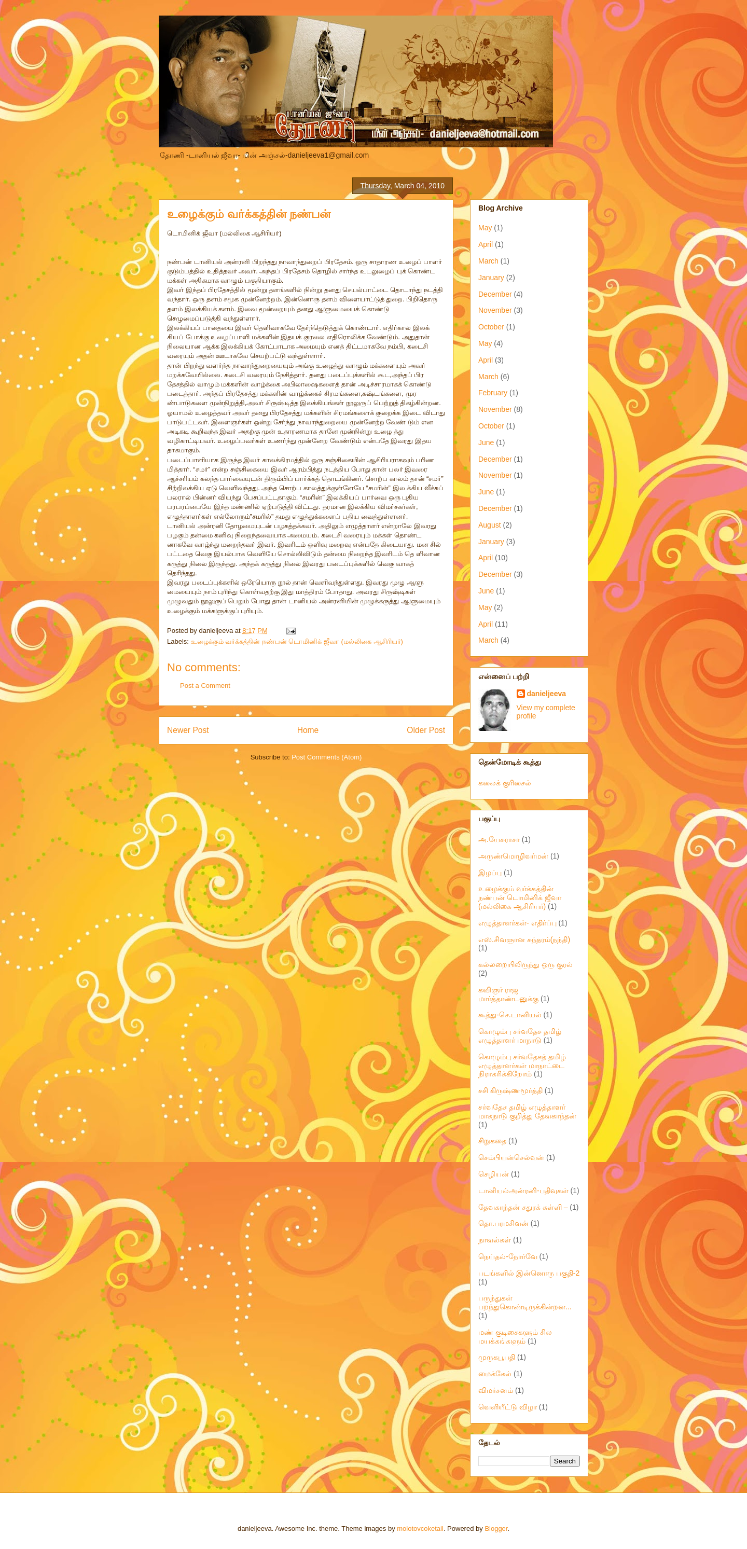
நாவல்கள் (494, 1240)
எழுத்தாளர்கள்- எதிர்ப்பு (517, 923)
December (495, 294)
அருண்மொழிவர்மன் (513, 856)
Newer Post (188, 730)
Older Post (426, 730)
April (485, 244)
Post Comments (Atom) (327, 757)
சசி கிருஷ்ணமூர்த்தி (510, 1090)
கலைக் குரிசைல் (504, 783)
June (486, 442)
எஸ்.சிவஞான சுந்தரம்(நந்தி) (524, 939)
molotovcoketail (420, 1528)
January (491, 277)
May (485, 228)
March (488, 261)
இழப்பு (490, 872)
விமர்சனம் (495, 1390)
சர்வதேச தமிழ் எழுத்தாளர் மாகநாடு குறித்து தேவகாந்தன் (527, 1111)
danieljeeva (546, 693)
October (491, 327)
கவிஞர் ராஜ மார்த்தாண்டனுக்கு (508, 994)
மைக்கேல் (494, 1374)
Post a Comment (205, 685)
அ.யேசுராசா (499, 839)
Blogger (496, 1528)
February (492, 393)
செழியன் (493, 1174)
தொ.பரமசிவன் (503, 1223)
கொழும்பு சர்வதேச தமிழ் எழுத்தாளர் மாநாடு (519, 1035)
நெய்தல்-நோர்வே (507, 1256)
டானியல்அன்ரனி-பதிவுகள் (523, 1190)
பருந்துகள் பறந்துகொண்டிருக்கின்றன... (525, 1302)
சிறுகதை (492, 1141)
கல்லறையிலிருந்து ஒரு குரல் (525, 964)
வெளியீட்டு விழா (507, 1407)
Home (308, 730)
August (489, 525)
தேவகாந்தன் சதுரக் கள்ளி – (523, 1207)
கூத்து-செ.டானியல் (510, 1015)
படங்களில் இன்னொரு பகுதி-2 (528, 1273)
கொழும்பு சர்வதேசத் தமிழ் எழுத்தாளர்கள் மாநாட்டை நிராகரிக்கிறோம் (522, 1065)
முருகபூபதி (496, 1357)
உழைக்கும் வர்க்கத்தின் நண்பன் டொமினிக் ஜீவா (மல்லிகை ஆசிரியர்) (297, 641)
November (495, 310)
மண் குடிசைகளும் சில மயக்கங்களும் (515, 1336)
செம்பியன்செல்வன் (511, 1157)
